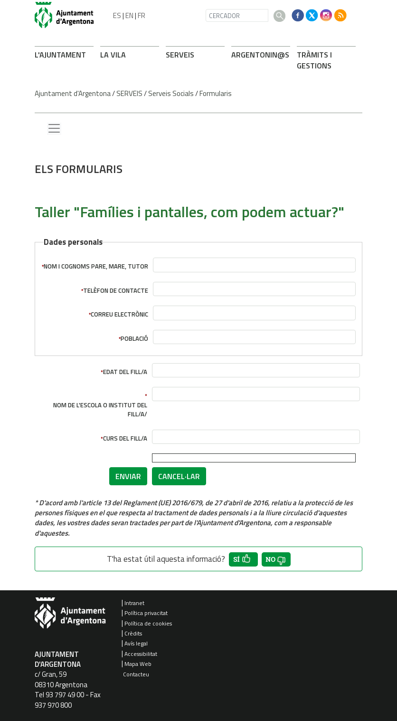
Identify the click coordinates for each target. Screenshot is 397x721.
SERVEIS (180, 54)
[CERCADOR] (237, 15)
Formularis (215, 93)
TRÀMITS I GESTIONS (314, 60)
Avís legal (136, 643)
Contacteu (136, 674)
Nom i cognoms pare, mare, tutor (96, 266)
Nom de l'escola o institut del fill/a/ (100, 409)
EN (129, 15)
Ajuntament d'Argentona (73, 93)
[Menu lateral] (54, 128)
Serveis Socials (171, 93)
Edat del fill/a (125, 371)
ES (117, 15)
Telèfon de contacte (115, 290)
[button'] (243, 559)
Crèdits (133, 633)
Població (134, 338)
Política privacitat (146, 612)
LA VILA (113, 54)
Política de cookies (148, 623)
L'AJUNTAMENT (60, 54)
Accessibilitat (140, 653)
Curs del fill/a (125, 438)
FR (141, 15)
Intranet (134, 602)
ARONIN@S (260, 54)
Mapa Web (137, 663)
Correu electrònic (119, 314)
